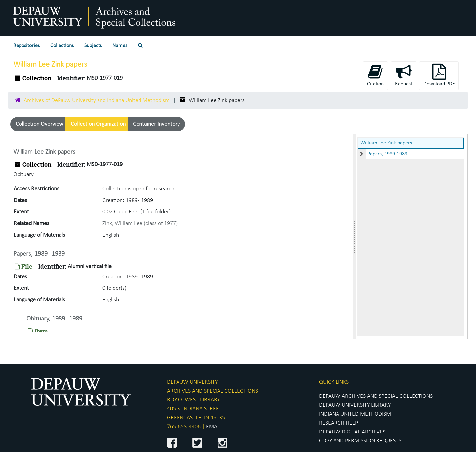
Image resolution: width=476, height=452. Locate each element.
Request (403, 75)
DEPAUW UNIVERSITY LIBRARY (355, 405)
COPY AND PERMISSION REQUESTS (360, 441)
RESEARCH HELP (338, 423)
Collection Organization (98, 124)
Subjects (93, 45)
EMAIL (213, 427)
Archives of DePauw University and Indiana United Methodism (97, 100)
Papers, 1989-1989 (387, 154)
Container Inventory (156, 124)
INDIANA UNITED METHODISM (355, 414)
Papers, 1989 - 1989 (39, 254)
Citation (375, 75)
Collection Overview (39, 124)
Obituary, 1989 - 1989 (54, 319)
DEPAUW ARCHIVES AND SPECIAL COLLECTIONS (376, 396)
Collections (62, 45)
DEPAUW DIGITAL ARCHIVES (352, 432)
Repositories (26, 45)
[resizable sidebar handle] (354, 236)
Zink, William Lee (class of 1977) (140, 223)
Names (119, 45)
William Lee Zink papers (386, 143)
